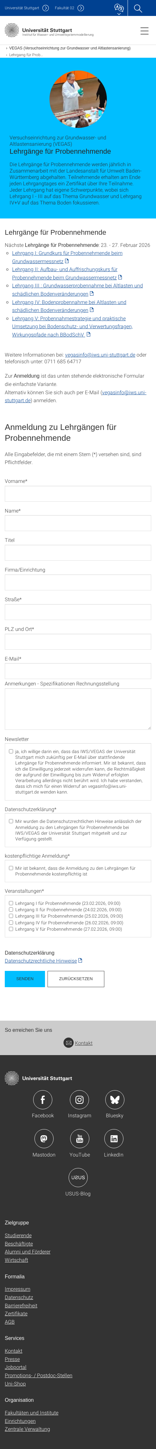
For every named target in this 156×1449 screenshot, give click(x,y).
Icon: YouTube (79, 1138)
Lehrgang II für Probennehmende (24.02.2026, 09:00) (68, 910)
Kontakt (78, 1042)
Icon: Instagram (79, 1099)
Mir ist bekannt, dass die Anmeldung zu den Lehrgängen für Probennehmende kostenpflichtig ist (75, 871)
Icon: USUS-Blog (78, 1177)
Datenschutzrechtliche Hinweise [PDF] (41, 960)
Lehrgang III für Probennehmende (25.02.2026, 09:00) (69, 916)
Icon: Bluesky (114, 1099)
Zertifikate (16, 1313)
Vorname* (16, 480)
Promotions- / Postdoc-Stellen (38, 1375)
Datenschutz (19, 1297)
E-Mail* (13, 658)
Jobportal (15, 1367)
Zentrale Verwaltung (27, 1428)
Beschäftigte (19, 1243)
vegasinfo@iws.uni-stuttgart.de (100, 354)
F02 (64, 7)
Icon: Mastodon (44, 1138)
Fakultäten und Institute (31, 1412)
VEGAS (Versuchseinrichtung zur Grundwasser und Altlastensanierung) (69, 48)
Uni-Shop (15, 1383)
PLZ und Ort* (19, 628)
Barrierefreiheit (21, 1305)
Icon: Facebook (42, 1099)
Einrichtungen (20, 1420)
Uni (22, 7)
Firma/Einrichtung (25, 569)
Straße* (13, 599)
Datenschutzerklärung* (30, 809)
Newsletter (17, 739)
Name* (13, 510)
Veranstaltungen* (24, 891)
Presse (12, 1359)
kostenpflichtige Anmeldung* (37, 856)
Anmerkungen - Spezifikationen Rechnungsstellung (62, 683)
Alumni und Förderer (27, 1251)
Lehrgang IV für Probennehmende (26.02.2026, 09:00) (69, 923)
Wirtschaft (16, 1259)
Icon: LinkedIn (113, 1138)
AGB (10, 1321)
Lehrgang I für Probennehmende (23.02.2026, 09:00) (68, 903)
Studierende (18, 1235)
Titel (10, 539)
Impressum (17, 1288)
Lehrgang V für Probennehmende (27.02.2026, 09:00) (68, 929)
